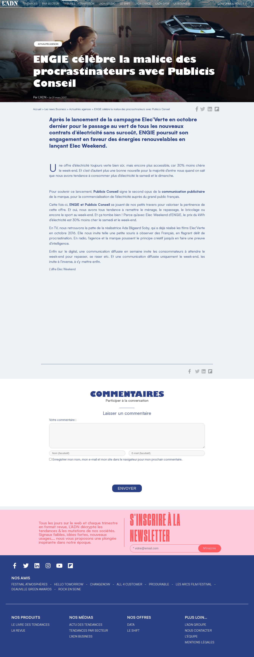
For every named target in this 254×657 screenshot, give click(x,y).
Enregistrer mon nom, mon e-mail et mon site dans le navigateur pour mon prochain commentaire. (117, 463)
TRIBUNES (69, 3)
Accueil (37, 109)
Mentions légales (199, 642)
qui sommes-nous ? (230, 3)
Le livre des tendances (30, 624)
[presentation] (127, 477)
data (130, 624)
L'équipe (191, 636)
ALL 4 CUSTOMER (129, 584)
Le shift (133, 630)
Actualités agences (48, 44)
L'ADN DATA (162, 3)
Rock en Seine (69, 589)
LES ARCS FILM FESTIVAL (194, 584)
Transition (87, 3)
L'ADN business (80, 636)
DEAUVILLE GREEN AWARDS (31, 589)
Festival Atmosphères (29, 584)
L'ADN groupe (195, 624)
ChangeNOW (100, 584)
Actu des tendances (85, 624)
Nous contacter (198, 630)
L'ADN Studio (107, 3)
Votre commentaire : (62, 420)
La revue (18, 630)
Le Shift (125, 3)
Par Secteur (50, 3)
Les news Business (55, 109)
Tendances (30, 3)
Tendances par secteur (88, 630)
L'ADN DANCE (143, 3)
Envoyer (127, 492)
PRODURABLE (159, 584)
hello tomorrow (68, 584)
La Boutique (182, 3)
